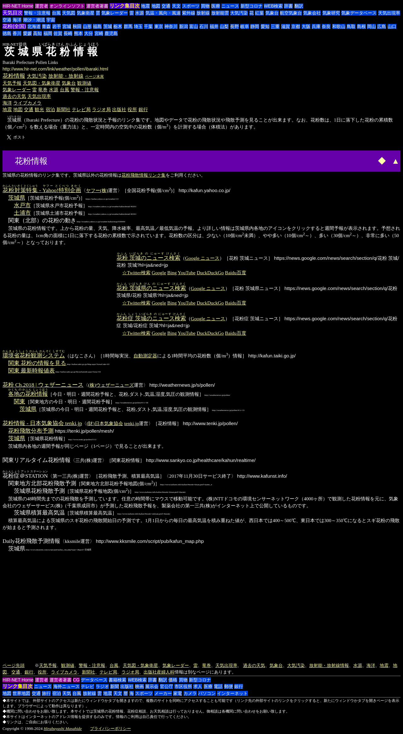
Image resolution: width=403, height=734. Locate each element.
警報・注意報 (37, 12)
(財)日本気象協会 (105, 423)
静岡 (254, 26)
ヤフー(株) (97, 190)
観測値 (84, 83)
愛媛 (27, 33)
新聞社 (63, 109)
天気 (66, 693)
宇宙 (50, 19)
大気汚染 (239, 12)
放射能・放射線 (65, 76)
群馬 (128, 26)
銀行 (143, 109)
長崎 (68, 33)
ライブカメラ (27, 102)
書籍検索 (117, 679)
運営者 (41, 6)
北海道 (34, 26)
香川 (17, 33)
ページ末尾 (94, 76)
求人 (197, 686)
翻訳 (298, 6)
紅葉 (259, 12)
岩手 (56, 26)
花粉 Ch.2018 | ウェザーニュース (43, 385)
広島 (381, 26)
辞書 (288, 6)
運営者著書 (97, 6)
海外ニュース (66, 686)
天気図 (68, 12)
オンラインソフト (67, 6)
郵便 (228, 686)
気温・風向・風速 (163, 12)
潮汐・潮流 (34, 19)
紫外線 (188, 12)
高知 (37, 33)
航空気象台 (291, 12)
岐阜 (244, 26)
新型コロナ (252, 6)
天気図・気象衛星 (41, 83)
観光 (39, 109)
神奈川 (171, 26)
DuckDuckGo (210, 272)
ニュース (230, 6)
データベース (94, 679)
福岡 (47, 33)
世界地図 (21, 693)
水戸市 (22, 205)
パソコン (207, 693)
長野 (234, 26)
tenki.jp (131, 423)
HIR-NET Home (18, 6)
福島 (97, 26)
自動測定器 (145, 355)
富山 (193, 26)
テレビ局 (81, 109)
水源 (139, 12)
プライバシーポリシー (110, 728)
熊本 (78, 33)
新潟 (183, 26)
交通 (166, 6)
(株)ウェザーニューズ (111, 385)
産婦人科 (165, 671)
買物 (205, 6)
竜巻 (43, 89)
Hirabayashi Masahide (63, 728)
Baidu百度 (235, 272)
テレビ (87, 686)
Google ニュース (202, 258)
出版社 (119, 109)
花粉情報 (14, 76)
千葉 (148, 26)
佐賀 (58, 33)
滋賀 (285, 26)
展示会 (151, 686)
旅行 (46, 693)
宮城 (66, 26)
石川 (203, 26)
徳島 (7, 33)
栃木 (117, 26)
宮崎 (98, 33)
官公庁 (166, 686)
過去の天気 (14, 96)
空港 (7, 19)
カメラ (190, 693)
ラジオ (102, 686)
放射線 (203, 12)
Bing (172, 272)
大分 (88, 33)
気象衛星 (85, 12)
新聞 (114, 686)
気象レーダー (114, 12)
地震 (145, 6)
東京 (158, 26)
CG (76, 679)
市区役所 (183, 686)
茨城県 (16, 198)
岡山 (371, 26)
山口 (392, 26)
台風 (56, 12)
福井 (214, 26)
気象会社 (312, 12)
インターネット (232, 693)
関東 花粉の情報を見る (37, 363)
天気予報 (12, 83)
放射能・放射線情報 (329, 665)
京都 (295, 26)
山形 (87, 26)
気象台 (272, 12)
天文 (176, 6)
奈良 (326, 26)
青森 (46, 26)
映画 (139, 686)
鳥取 (351, 26)
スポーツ (191, 6)
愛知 (265, 26)
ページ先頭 (14, 665)
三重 (275, 26)
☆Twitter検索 (136, 272)
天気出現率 (389, 12)
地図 (155, 6)
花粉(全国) (14, 26)
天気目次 (13, 12)
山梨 (224, 26)
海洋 (17, 19)
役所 (132, 109)
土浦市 (22, 213)
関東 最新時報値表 (31, 370)
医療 (215, 6)
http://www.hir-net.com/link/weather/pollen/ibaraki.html (55, 68)
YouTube (187, 272)
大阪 (306, 26)
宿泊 (50, 109)
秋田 (77, 26)
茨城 (107, 26)
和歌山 (338, 26)
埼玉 (138, 26)
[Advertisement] (73, 160)
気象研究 (331, 12)
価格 (172, 679)
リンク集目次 (125, 6)
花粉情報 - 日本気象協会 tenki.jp (42, 423)
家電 (177, 693)
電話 (218, 686)
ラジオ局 (101, 109)
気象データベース (359, 12)
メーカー (163, 693)
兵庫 (316, 26)
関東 (19, 401)
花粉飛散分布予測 (31, 431)
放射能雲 (220, 12)
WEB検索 (273, 6)
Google (159, 272)
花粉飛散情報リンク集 (144, 175)
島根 (361, 26)
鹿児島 (111, 33)
